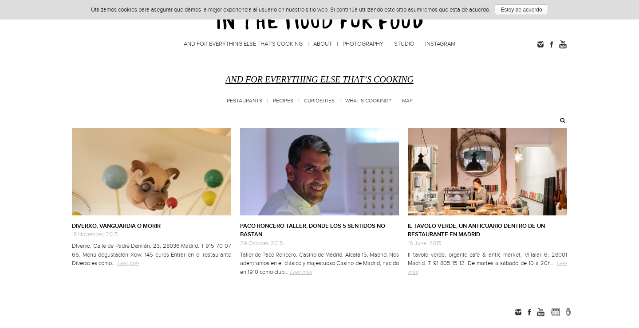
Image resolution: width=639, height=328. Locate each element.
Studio (404, 43)
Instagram (440, 43)
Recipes (283, 101)
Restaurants (244, 101)
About (322, 43)
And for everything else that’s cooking (243, 43)
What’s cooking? (368, 101)
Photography (363, 43)
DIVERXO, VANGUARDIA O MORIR (116, 226)
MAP (407, 101)
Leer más (128, 263)
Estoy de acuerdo (521, 10)
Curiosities (319, 101)
